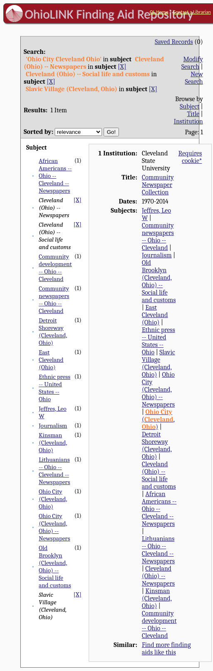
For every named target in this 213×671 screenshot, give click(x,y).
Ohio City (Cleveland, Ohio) (53, 499)
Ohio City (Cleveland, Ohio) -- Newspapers (54, 527)
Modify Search (192, 63)
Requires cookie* (190, 157)
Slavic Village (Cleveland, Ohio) (158, 363)
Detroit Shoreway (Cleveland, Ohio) (53, 331)
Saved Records (174, 42)
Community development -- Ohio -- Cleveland (55, 268)
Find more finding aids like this (166, 648)
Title (193, 114)
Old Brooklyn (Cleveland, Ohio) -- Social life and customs (55, 566)
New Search (194, 77)
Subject (189, 106)
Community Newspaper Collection (158, 185)
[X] (122, 66)
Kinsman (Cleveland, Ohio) (53, 442)
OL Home (159, 12)
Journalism (53, 425)
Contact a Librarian (192, 12)
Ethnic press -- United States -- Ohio (54, 388)
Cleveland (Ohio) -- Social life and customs (159, 475)
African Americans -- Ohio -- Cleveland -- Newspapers (55, 175)
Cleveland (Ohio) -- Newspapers (158, 576)
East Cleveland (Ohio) (51, 360)
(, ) (158, 419)
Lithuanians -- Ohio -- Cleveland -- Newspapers (54, 471)
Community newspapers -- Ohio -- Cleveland (54, 300)
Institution (188, 121)
